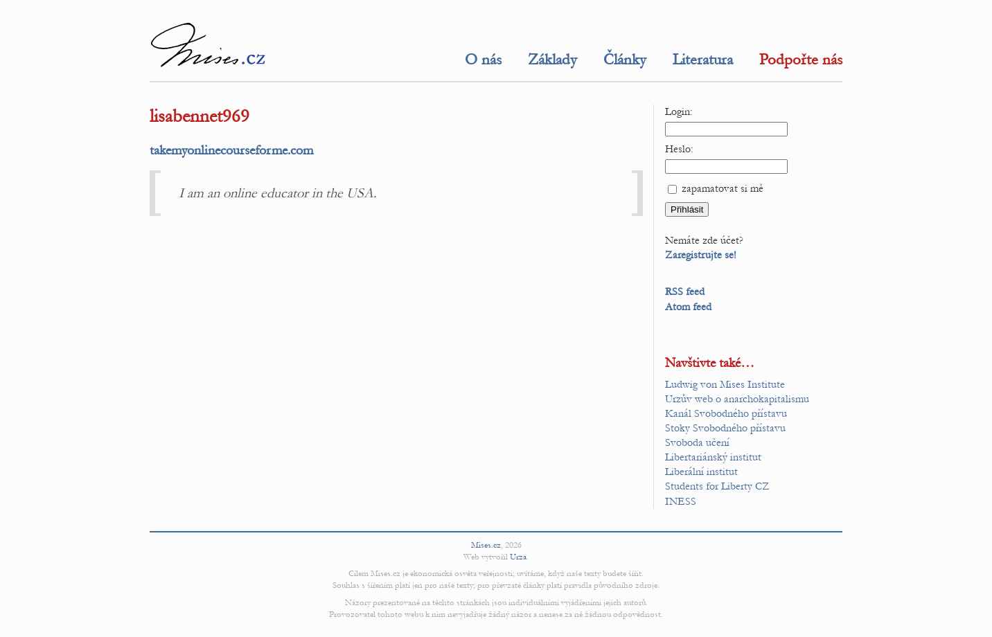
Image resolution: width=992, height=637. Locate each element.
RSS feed (685, 291)
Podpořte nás (800, 60)
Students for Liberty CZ (717, 486)
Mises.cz (486, 545)
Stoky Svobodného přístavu (725, 428)
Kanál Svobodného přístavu (726, 413)
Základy (552, 60)
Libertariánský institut (713, 457)
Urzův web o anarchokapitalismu (737, 399)
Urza (518, 557)
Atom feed (688, 306)
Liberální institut (701, 471)
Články (624, 60)
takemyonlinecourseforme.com (231, 150)
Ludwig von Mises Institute (725, 384)
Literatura (703, 60)
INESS (680, 501)
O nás (483, 60)
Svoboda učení (697, 442)
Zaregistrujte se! (700, 255)
